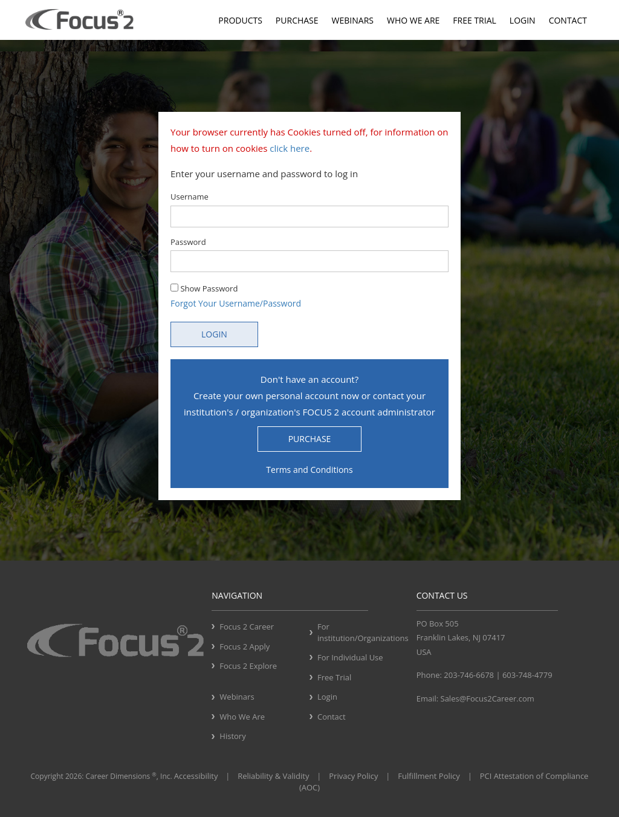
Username (189, 196)
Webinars (353, 20)
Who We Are (413, 20)
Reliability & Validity (273, 775)
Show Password (204, 288)
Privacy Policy (353, 775)
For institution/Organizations (362, 632)
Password (188, 241)
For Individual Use (350, 657)
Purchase (297, 20)
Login (523, 20)
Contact (568, 20)
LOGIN (214, 334)
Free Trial (474, 20)
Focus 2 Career (246, 626)
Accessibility (196, 775)
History (232, 736)
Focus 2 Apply (244, 646)
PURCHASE (309, 438)
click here (290, 148)
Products (240, 20)
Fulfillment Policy (428, 775)
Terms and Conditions (309, 469)
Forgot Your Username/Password (235, 303)
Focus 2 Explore (248, 665)
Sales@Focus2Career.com (487, 698)
